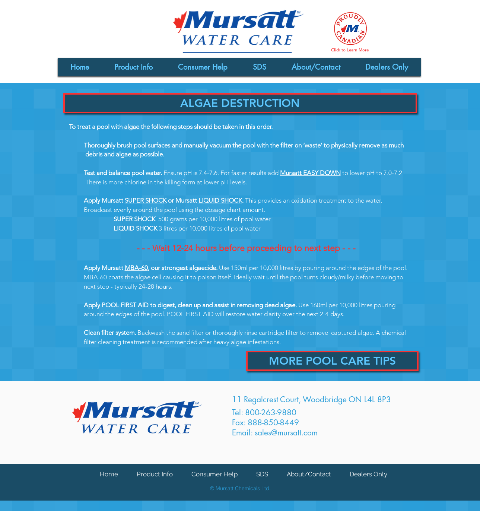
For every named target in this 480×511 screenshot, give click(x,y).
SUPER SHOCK (145, 200)
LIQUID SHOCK (220, 200)
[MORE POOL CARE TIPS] (332, 361)
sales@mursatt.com (286, 433)
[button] (240, 103)
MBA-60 (136, 268)
